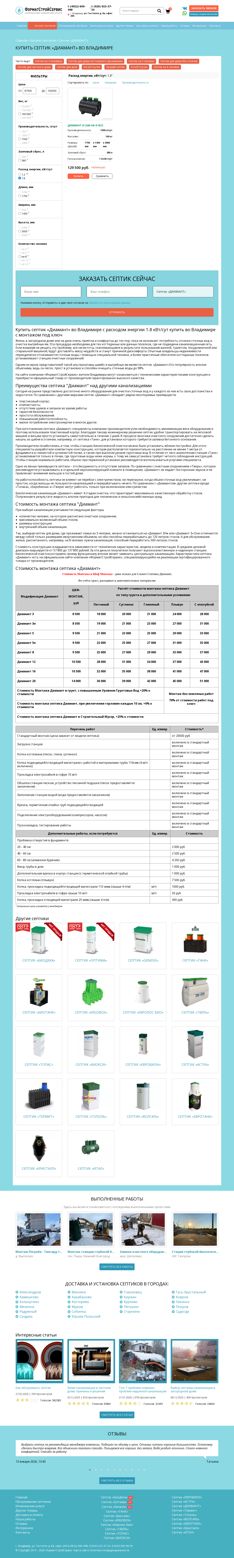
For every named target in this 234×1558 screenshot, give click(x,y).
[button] (90, 1470)
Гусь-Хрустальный (191, 1292)
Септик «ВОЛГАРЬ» (185, 1519)
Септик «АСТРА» (183, 1502)
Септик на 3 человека (48, 61)
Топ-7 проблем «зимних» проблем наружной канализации (142, 1389)
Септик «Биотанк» (117, 1516)
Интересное (199, 25)
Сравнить (102, 176)
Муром (77, 1306)
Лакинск (183, 1302)
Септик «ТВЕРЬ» (117, 1529)
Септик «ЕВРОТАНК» (186, 1524)
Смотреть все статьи (117, 1414)
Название (110, 82)
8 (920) (122, 1546)
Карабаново (82, 1297)
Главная (22, 25)
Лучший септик (115, 67)
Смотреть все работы (117, 1266)
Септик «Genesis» (114, 1507)
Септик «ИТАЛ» (183, 1532)
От (27, 91)
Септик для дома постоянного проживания (95, 61)
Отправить (117, 312)
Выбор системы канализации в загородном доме (193, 1389)
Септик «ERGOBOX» (117, 1520)
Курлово (130, 1302)
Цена (96, 82)
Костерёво (80, 1302)
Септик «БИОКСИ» (117, 1538)
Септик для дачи (67, 67)
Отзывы (185, 25)
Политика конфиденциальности (109, 1550)
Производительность (135, 82)
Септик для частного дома (34, 67)
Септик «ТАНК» (117, 1511)
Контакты (215, 25)
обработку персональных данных (110, 302)
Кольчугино (29, 1302)
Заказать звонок (204, 8)
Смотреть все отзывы (117, 1480)
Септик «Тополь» (184, 1515)
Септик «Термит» (184, 1510)
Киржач (130, 1297)
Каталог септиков (45, 25)
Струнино (132, 1311)
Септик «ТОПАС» (117, 1533)
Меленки (27, 1306)
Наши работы (169, 25)
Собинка (79, 1311)
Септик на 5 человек (141, 61)
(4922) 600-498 (77, 8)
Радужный (28, 1311)
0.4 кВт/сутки (139, 67)
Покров (182, 1306)
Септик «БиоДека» (114, 1497)
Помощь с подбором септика (204, 14)
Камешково (29, 1297)
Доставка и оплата (147, 25)
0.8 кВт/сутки (92, 67)
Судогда (182, 1311)
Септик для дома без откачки (179, 61)
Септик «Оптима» (114, 1502)
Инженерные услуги (101, 25)
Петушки (131, 1306)
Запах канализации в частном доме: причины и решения (89, 1389)
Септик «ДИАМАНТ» (186, 1506)
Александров (30, 1292)
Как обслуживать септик (33, 1388)
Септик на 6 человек (166, 67)
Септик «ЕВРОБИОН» (187, 1497)
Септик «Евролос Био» (117, 1525)
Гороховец (132, 1292)
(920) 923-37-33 (101, 8)
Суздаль (26, 1316)
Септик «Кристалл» (185, 1528)
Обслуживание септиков (72, 25)
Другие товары (125, 25)
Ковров (182, 1297)
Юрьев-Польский (86, 1316)
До (50, 91)
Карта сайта (81, 1550)
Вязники (79, 1292)
